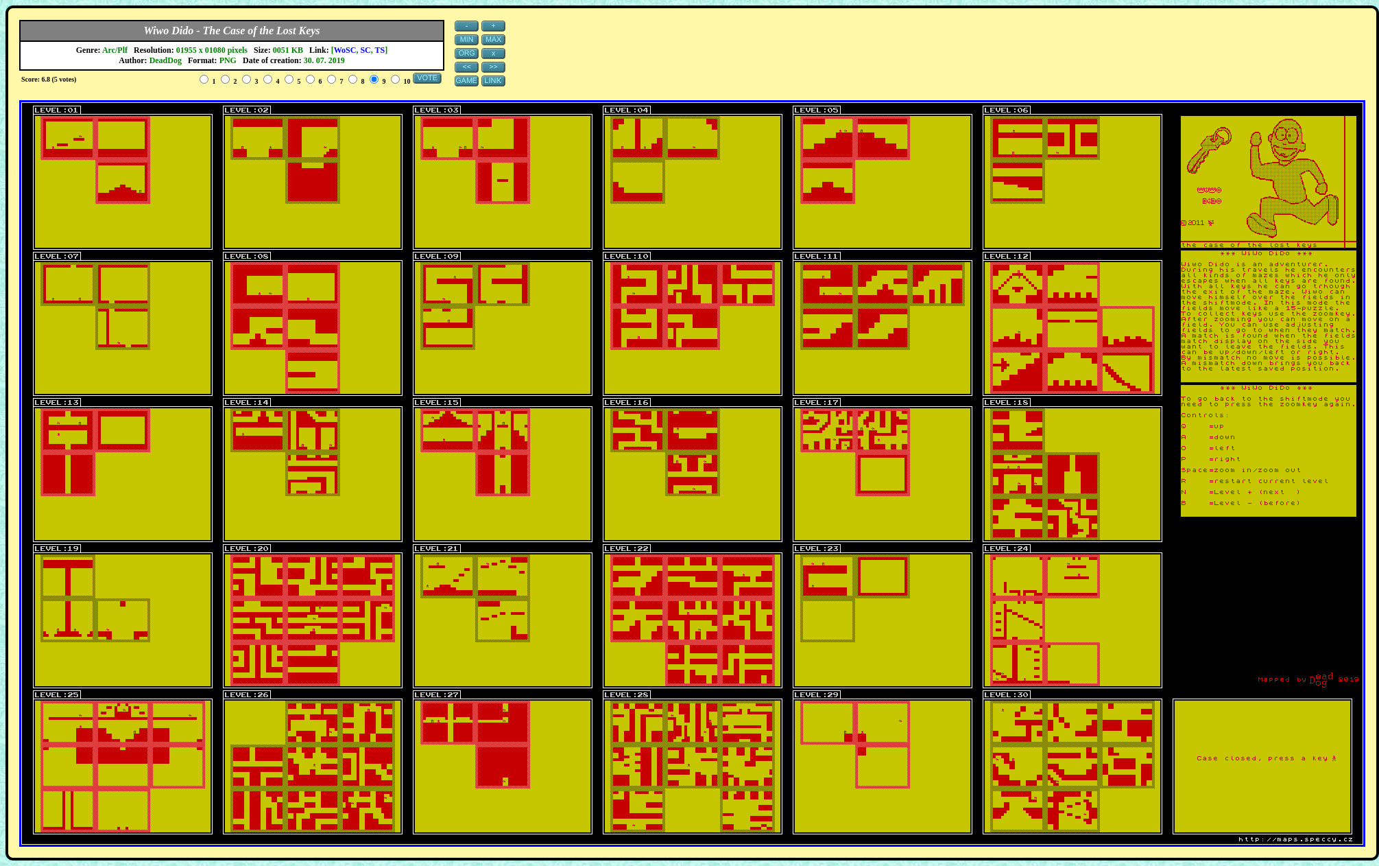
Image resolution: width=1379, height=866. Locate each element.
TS (380, 50)
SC (365, 50)
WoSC (345, 50)
